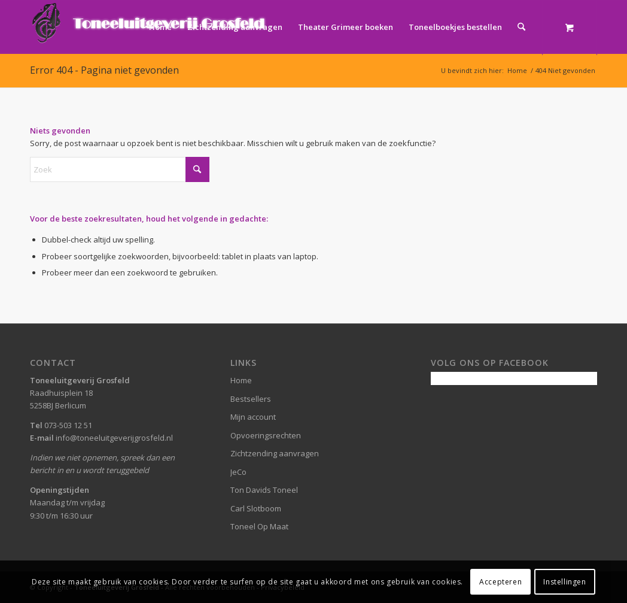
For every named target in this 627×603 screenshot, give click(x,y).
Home (241, 380)
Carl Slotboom (255, 508)
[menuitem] (160, 27)
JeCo (238, 471)
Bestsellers (250, 398)
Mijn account (253, 416)
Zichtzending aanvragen (274, 453)
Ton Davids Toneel (264, 489)
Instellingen (564, 582)
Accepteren (500, 582)
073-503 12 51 (68, 425)
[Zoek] (521, 27)
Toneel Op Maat (259, 526)
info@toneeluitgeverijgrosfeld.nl (114, 437)
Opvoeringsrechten (265, 435)
